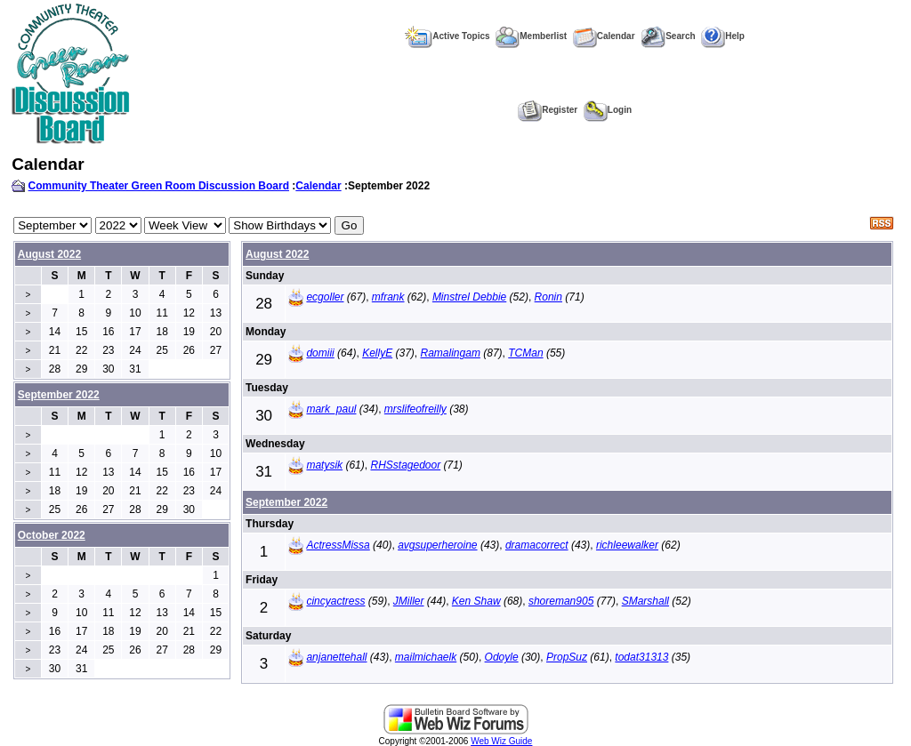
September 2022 (286, 502)
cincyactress (335, 601)
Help (723, 36)
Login (608, 110)
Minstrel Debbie (469, 297)
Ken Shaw (476, 601)
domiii (320, 353)
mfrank (388, 297)
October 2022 (51, 535)
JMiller (408, 601)
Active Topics (447, 36)
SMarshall (645, 601)
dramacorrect (536, 545)
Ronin (548, 297)
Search (668, 36)
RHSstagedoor (405, 465)
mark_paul (331, 409)
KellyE (377, 353)
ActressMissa (337, 545)
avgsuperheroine (437, 545)
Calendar (604, 36)
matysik (324, 465)
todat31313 (641, 657)
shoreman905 (560, 601)
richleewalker (627, 545)
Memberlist (531, 36)
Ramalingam (450, 353)
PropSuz (566, 657)
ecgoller (324, 297)
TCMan (525, 353)
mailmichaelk (425, 657)
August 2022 (49, 254)
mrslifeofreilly (415, 409)
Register (547, 110)
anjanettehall (336, 657)
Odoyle (502, 657)
